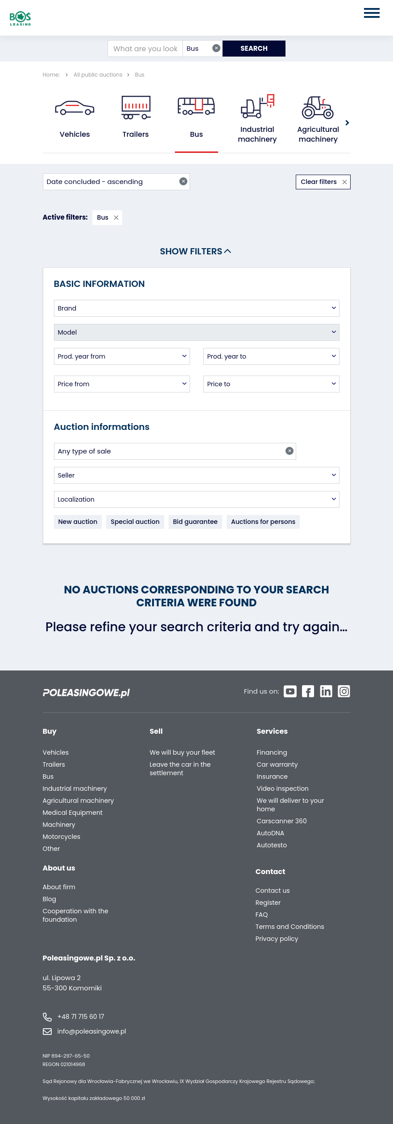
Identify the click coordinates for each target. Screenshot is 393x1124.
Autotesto (272, 845)
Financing (272, 752)
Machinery (59, 825)
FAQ (262, 915)
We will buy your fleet (182, 752)
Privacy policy (277, 939)
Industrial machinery (257, 134)
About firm (59, 887)
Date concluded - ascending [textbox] (117, 181)
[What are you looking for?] (145, 48)
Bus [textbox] (203, 48)
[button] (346, 123)
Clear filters (319, 181)
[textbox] (196, 308)
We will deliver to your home (290, 805)
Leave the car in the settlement (180, 768)
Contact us (273, 891)
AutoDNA (271, 833)
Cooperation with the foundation (75, 915)
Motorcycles (62, 837)
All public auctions (98, 74)
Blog (49, 899)
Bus (140, 74)
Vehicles (75, 134)
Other (51, 849)
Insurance (272, 776)
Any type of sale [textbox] (176, 451)
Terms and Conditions (290, 927)
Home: (52, 74)
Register (268, 903)
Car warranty (277, 764)
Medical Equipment (73, 813)
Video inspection (283, 789)
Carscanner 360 (282, 821)
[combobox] (202, 48)
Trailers (136, 134)
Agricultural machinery (318, 134)
